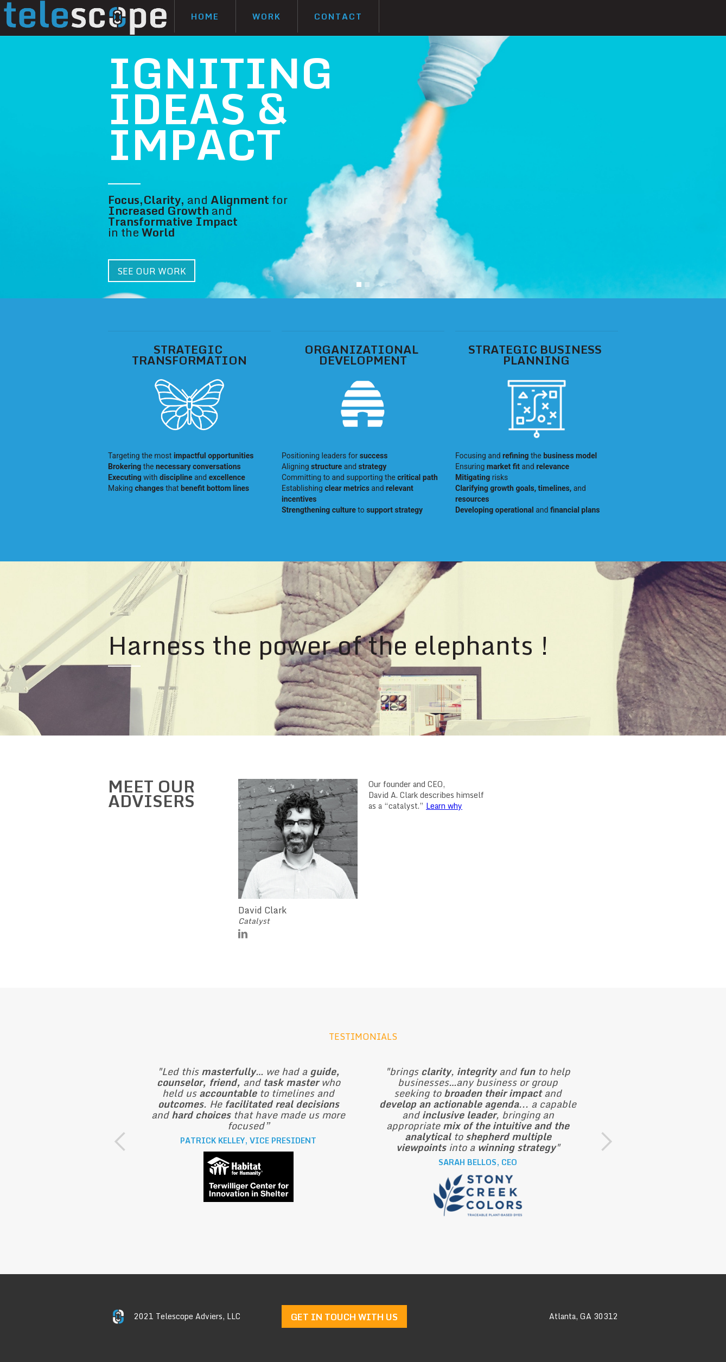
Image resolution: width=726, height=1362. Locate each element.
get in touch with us (344, 1317)
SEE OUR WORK (151, 271)
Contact (338, 16)
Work (266, 16)
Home (205, 16)
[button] (358, 284)
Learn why (444, 806)
